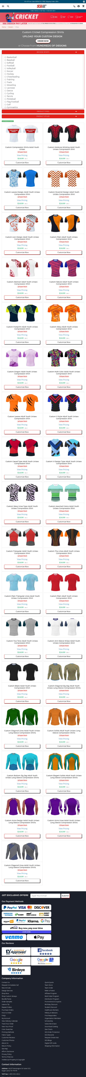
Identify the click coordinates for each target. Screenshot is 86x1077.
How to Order (6, 1013)
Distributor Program (52, 999)
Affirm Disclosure (8, 1051)
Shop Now (5, 993)
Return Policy (6, 1046)
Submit (65, 896)
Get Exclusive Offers (15, 895)
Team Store (49, 985)
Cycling (10, 93)
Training (10, 79)
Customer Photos (8, 1040)
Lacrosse (11, 88)
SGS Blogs (48, 1040)
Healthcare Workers (52, 1010)
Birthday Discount (51, 1004)
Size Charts (48, 1029)
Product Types (43, 111)
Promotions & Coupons (53, 1002)
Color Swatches (7, 1029)
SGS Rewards (49, 1035)
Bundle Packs (6, 999)
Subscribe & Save (50, 1024)
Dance (10, 91)
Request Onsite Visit (52, 1037)
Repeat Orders (7, 1007)
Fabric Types (6, 1035)
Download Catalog (51, 1026)
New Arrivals (6, 988)
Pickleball (11, 99)
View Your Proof (7, 1026)
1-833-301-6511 (14, 1074)
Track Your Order (8, 1024)
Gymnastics (12, 107)
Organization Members (53, 1018)
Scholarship (49, 1021)
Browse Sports (43, 52)
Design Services (7, 990)
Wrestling (11, 85)
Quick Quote (49, 982)
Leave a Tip (5, 1004)
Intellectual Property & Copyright (13, 1060)
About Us (5, 1043)
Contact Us (6, 982)
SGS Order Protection (52, 1032)
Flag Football (13, 102)
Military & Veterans (51, 1013)
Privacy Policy (7, 1054)
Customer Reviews (8, 1037)
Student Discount (51, 1007)
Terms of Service (7, 1057)
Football (10, 66)
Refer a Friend (49, 990)
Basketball (12, 57)
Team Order (49, 988)
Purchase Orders (7, 1010)
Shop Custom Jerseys (9, 996)
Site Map (5, 1049)
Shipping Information (52, 1046)
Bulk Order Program (52, 996)
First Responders (51, 1015)
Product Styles (43, 116)
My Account (6, 1018)
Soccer (10, 71)
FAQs (4, 1015)
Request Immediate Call (10, 985)
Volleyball (11, 68)
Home (4, 27)
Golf (8, 104)
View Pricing (22, 155)
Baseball (11, 60)
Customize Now (22, 163)
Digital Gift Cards (50, 1043)
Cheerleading (13, 77)
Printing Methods (8, 1032)
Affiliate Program (51, 993)
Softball (10, 63)
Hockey (10, 74)
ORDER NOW (43, 41)
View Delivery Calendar (10, 1021)
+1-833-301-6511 (51, 11)
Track (9, 82)
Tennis (10, 96)
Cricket (10, 27)
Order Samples (7, 1002)
